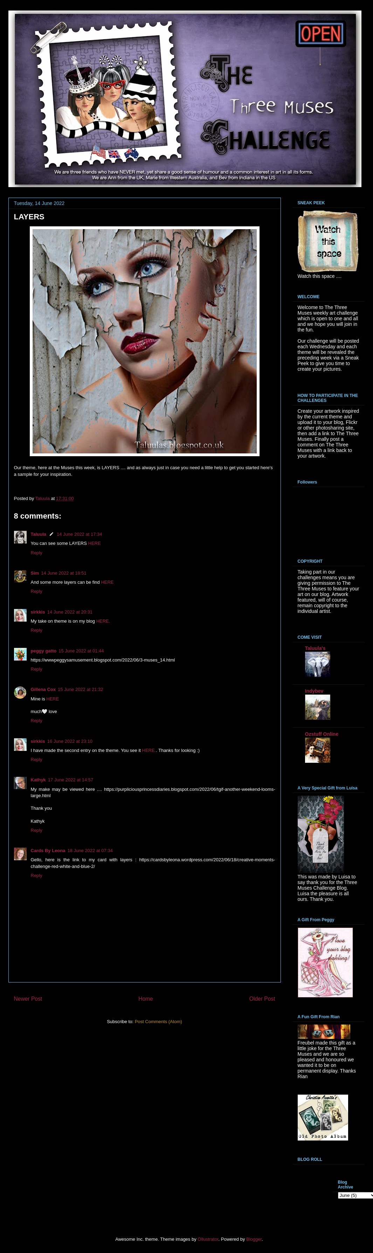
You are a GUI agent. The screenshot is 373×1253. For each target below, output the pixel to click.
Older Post (262, 999)
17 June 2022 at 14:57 (70, 779)
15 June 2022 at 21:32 (80, 689)
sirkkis (38, 612)
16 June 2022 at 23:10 (69, 741)
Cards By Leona (48, 850)
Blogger (254, 1239)
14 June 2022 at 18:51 (63, 573)
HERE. (103, 621)
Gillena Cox (43, 689)
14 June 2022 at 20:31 (69, 612)
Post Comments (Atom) (158, 1021)
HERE (94, 543)
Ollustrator (208, 1239)
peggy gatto (44, 650)
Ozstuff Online (322, 734)
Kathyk (38, 779)
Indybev (314, 691)
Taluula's (315, 648)
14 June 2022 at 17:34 (79, 534)
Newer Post (28, 999)
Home (145, 999)
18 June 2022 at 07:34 (89, 850)
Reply (36, 552)
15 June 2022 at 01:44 (81, 650)
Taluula (39, 534)
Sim (35, 573)
